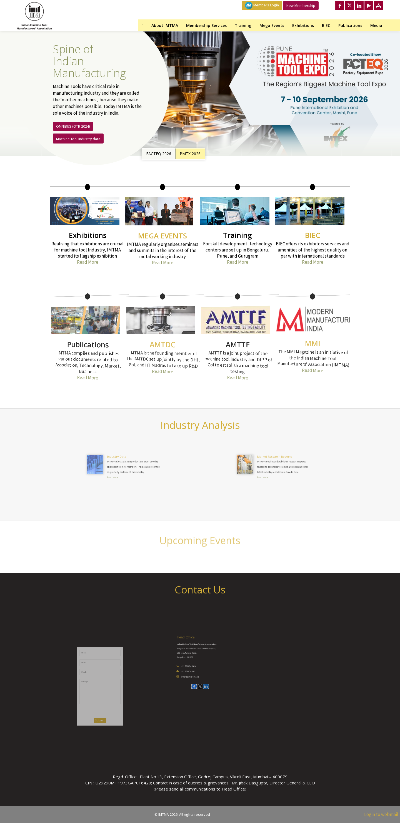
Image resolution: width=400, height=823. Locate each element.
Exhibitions (303, 25)
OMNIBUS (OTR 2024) (73, 126)
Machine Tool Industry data (78, 138)
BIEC (326, 25)
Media (376, 25)
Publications (350, 25)
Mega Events (271, 25)
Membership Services (206, 25)
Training (243, 25)
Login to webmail (381, 814)
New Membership (300, 5)
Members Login (262, 5)
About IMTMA (164, 25)
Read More (87, 262)
